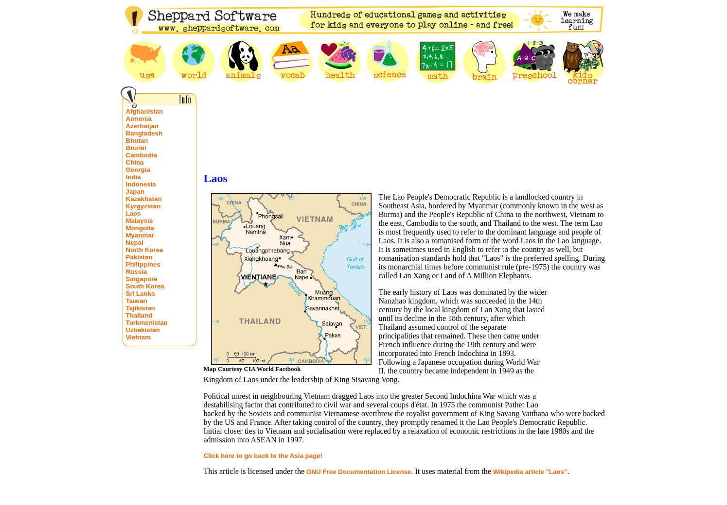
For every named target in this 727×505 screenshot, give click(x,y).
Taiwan (136, 300)
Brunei (136, 148)
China (135, 162)
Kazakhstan (144, 198)
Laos (133, 213)
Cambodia (141, 155)
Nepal (134, 242)
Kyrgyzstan (143, 206)
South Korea (145, 286)
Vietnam (138, 337)
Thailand (139, 315)
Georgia (138, 169)
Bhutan (137, 140)
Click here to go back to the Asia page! (263, 455)
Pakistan (139, 257)
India (133, 177)
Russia (136, 271)
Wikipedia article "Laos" (530, 471)
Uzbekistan (143, 330)
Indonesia (141, 184)
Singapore (142, 279)
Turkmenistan (147, 322)
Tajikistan (141, 308)
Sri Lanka (140, 293)
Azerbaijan (142, 126)
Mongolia (140, 228)
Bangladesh (144, 133)
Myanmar (140, 235)
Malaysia (139, 220)
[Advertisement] (405, 142)
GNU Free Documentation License (358, 471)
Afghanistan (144, 111)
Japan (135, 191)
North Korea (144, 249)
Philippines (143, 264)
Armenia (139, 118)
